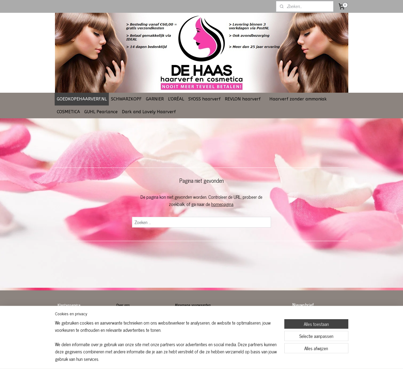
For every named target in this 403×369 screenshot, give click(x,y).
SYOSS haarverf (204, 99)
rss (199, 359)
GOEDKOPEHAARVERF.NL (82, 99)
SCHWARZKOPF (126, 99)
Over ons (123, 305)
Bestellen (65, 317)
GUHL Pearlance (101, 111)
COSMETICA (68, 111)
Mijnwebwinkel (250, 359)
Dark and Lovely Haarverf (149, 111)
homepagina (222, 204)
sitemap (191, 359)
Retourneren (67, 322)
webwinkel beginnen (214, 359)
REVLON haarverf (243, 99)
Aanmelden (306, 329)
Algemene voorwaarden (193, 305)
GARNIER (155, 99)
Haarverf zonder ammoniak (298, 99)
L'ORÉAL (176, 99)
